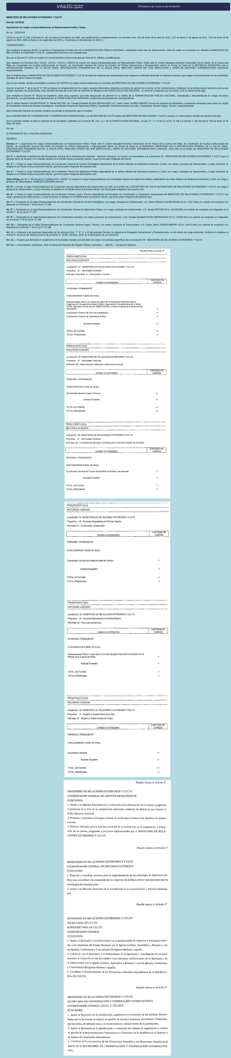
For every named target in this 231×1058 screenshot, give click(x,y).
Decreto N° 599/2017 (44, 179)
